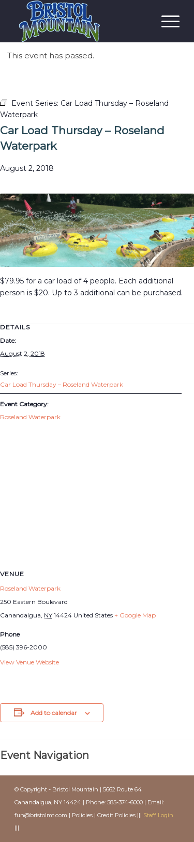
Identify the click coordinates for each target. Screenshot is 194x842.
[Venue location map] (97, 503)
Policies (82, 815)
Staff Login (158, 815)
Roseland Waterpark (30, 417)
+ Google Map (135, 615)
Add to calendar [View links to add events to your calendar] (54, 713)
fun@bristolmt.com (40, 815)
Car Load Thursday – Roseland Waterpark (61, 384)
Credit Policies (116, 815)
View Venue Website (29, 662)
